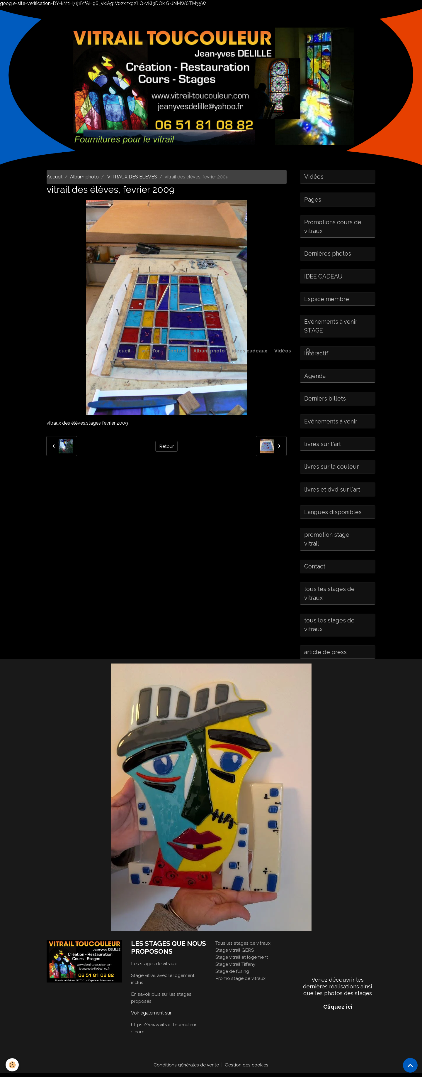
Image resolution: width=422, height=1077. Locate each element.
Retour (166, 446)
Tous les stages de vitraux (243, 947)
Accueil (121, 351)
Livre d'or (148, 351)
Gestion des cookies (247, 1068)
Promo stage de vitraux (240, 982)
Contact (176, 351)
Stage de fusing (232, 975)
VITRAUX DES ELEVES (131, 177)
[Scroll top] (410, 1065)
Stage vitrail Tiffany (236, 968)
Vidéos (282, 351)
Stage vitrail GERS (235, 954)
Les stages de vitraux (154, 967)
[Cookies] (12, 1064)
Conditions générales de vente (186, 1068)
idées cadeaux (249, 351)
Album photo (209, 351)
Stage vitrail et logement (242, 961)
